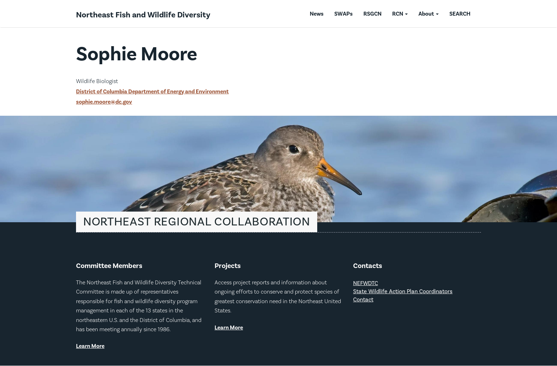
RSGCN (372, 13)
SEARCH (459, 13)
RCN (400, 13)
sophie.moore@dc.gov (104, 101)
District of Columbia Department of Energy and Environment (152, 91)
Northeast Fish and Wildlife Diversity (143, 15)
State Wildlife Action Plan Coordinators (403, 291)
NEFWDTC (365, 283)
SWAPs (343, 13)
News (317, 13)
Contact (363, 299)
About (428, 13)
